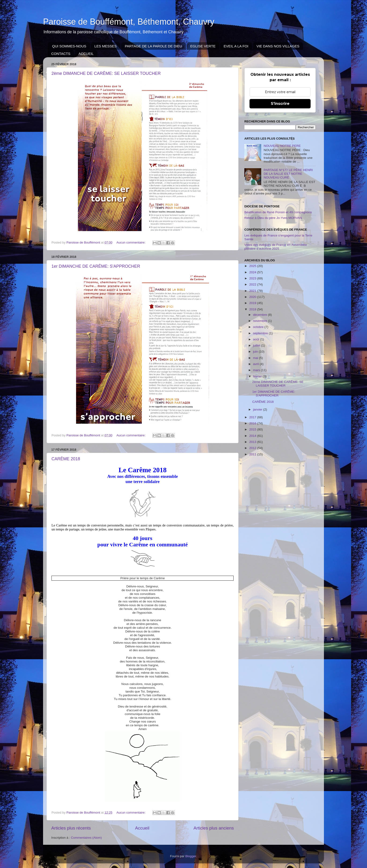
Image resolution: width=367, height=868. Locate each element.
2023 (253, 278)
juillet (257, 345)
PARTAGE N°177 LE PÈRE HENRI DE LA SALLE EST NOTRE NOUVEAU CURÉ (288, 173)
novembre (260, 321)
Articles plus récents (71, 828)
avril (256, 364)
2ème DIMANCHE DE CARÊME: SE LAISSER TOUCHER (106, 73)
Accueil (142, 828)
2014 (253, 436)
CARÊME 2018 (65, 459)
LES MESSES (105, 46)
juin (256, 351)
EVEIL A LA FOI (236, 46)
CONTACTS (60, 54)
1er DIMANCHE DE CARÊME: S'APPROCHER (95, 266)
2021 (253, 291)
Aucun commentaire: (131, 242)
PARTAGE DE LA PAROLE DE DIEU (153, 46)
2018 (253, 309)
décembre (260, 314)
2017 (253, 417)
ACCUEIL (86, 54)
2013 (253, 442)
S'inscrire (280, 103)
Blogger (190, 856)
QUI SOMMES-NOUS (69, 46)
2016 (253, 423)
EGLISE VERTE (203, 46)
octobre (258, 327)
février (258, 376)
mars (257, 370)
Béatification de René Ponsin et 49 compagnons (278, 212)
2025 (253, 266)
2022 (253, 284)
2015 (253, 429)
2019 (253, 303)
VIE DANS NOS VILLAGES (278, 46)
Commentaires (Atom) (86, 837)
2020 (253, 297)
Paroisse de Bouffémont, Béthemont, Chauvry (128, 22)
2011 (253, 454)
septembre (261, 333)
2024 (253, 272)
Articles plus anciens (214, 828)
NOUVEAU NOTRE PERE (282, 146)
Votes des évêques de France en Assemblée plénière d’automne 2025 (275, 246)
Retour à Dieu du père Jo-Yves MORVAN (273, 218)
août (256, 339)
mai (256, 358)
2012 (253, 448)
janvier (258, 409)
